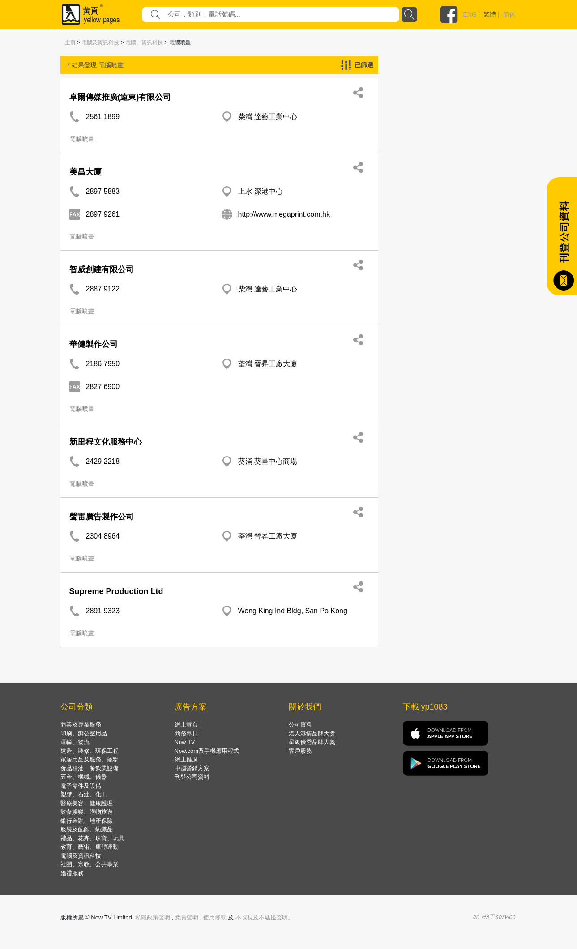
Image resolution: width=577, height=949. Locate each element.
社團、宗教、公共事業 (89, 864)
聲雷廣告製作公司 (101, 516)
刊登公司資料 (192, 777)
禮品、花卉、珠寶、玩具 (92, 838)
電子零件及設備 (80, 785)
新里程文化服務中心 (105, 441)
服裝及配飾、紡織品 (86, 829)
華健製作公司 (93, 344)
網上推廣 (186, 759)
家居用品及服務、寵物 (89, 759)
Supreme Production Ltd (116, 591)
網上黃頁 (186, 724)
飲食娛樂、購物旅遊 (86, 811)
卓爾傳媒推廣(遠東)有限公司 (120, 97)
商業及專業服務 (80, 724)
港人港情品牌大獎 (312, 733)
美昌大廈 (85, 171)
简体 (509, 14)
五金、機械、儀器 (83, 777)
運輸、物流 (75, 742)
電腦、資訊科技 (144, 42)
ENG (470, 14)
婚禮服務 (72, 873)
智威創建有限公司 (101, 269)
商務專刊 (186, 733)
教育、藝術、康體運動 (89, 846)
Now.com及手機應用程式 (207, 751)
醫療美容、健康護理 (86, 803)
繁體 (489, 14)
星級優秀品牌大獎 (312, 742)
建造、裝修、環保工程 (89, 751)
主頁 (70, 42)
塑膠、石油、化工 (83, 794)
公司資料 (300, 724)
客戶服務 (300, 751)
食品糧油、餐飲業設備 (89, 768)
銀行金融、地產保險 (86, 820)
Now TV (185, 742)
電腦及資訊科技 (100, 42)
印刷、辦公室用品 (83, 733)
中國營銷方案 (192, 768)
